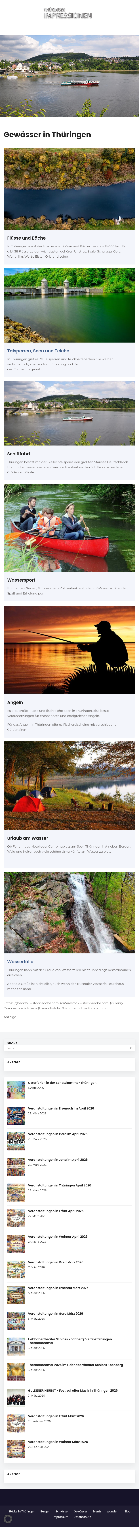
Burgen (45, 1511)
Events (96, 1511)
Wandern (113, 1511)
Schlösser (62, 1511)
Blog (127, 1511)
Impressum (60, 1517)
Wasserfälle (20, 962)
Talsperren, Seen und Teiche (38, 351)
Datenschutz (82, 1517)
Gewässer (80, 1511)
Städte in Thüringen (22, 1511)
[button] (8, 1519)
